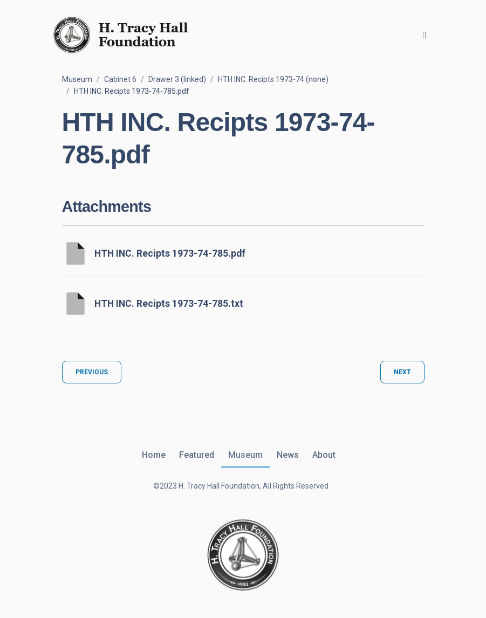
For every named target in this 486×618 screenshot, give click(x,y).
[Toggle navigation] (424, 35)
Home (154, 455)
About (324, 455)
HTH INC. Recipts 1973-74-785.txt (168, 303)
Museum (77, 79)
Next (402, 372)
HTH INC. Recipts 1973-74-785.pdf (169, 253)
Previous (92, 372)
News (288, 455)
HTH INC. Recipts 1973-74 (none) (273, 79)
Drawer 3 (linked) (177, 79)
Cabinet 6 (120, 79)
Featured (196, 455)
